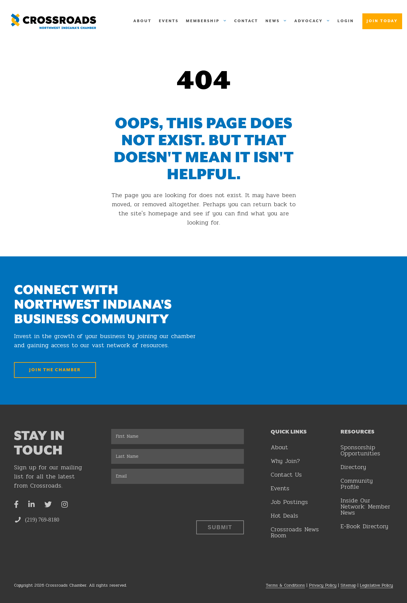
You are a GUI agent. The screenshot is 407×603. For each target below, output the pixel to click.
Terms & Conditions (285, 585)
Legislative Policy (376, 585)
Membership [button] (208, 21)
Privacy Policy (323, 585)
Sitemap (348, 585)
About (142, 21)
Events (169, 21)
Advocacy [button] (314, 21)
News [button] (278, 21)
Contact (246, 21)
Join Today (382, 21)
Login (345, 21)
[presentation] (157, 500)
